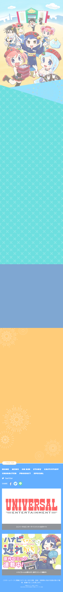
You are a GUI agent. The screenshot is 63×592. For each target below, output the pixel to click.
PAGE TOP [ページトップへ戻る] (9, 463)
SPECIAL (38, 473)
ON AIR (26, 469)
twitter (7, 478)
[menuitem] (5, 469)
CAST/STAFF (51, 469)
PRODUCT (25, 473)
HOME (5, 469)
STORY (37, 469)
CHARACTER (9, 473)
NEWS (15, 469)
